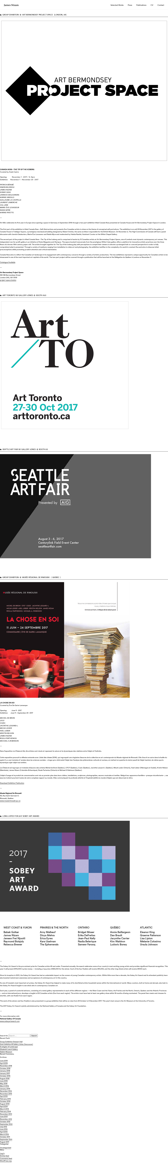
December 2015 (6, 1091)
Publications (141, 5)
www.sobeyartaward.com (10, 1021)
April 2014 (4, 1106)
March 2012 (4, 1134)
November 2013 (6, 1114)
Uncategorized (5, 1148)
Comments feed (6, 1158)
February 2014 (5, 1111)
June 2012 (4, 1129)
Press (130, 5)
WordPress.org (6, 1161)
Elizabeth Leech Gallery (9, 1049)
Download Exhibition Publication (12, 783)
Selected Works (117, 5)
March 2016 (4, 1086)
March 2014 (4, 1109)
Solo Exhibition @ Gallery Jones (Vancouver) (16, 1044)
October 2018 (5, 1068)
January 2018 (5, 1071)
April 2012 (4, 1132)
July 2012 (3, 1127)
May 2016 (3, 1083)
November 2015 (6, 1094)
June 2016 (4, 1081)
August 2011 (4, 1142)
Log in (2, 1153)
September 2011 (6, 1139)
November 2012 (6, 1119)
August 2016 (4, 1078)
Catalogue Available (7, 262)
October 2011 (5, 1137)
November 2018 (6, 1066)
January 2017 (5, 1073)
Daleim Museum (6, 1052)
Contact (160, 5)
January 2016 (5, 1089)
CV (152, 5)
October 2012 (5, 1121)
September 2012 (6, 1124)
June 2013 (4, 1116)
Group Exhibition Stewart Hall (11, 1042)
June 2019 (4, 1061)
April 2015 (4, 1096)
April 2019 (4, 1063)
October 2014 (5, 1101)
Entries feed (4, 1156)
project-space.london (8, 280)
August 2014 (4, 1104)
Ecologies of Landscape (9, 1047)
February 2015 (5, 1099)
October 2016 (5, 1076)
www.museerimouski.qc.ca (10, 801)
